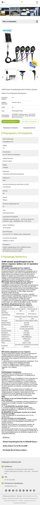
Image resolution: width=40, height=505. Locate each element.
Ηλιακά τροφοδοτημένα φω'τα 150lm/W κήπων (20, 442)
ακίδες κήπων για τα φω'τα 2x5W (15, 446)
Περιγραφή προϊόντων (29, 127)
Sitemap (19, 496)
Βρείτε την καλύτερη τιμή (10, 121)
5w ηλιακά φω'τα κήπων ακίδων (15, 450)
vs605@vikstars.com (11, 486)
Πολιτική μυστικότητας (8, 496)
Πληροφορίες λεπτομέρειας (10, 127)
